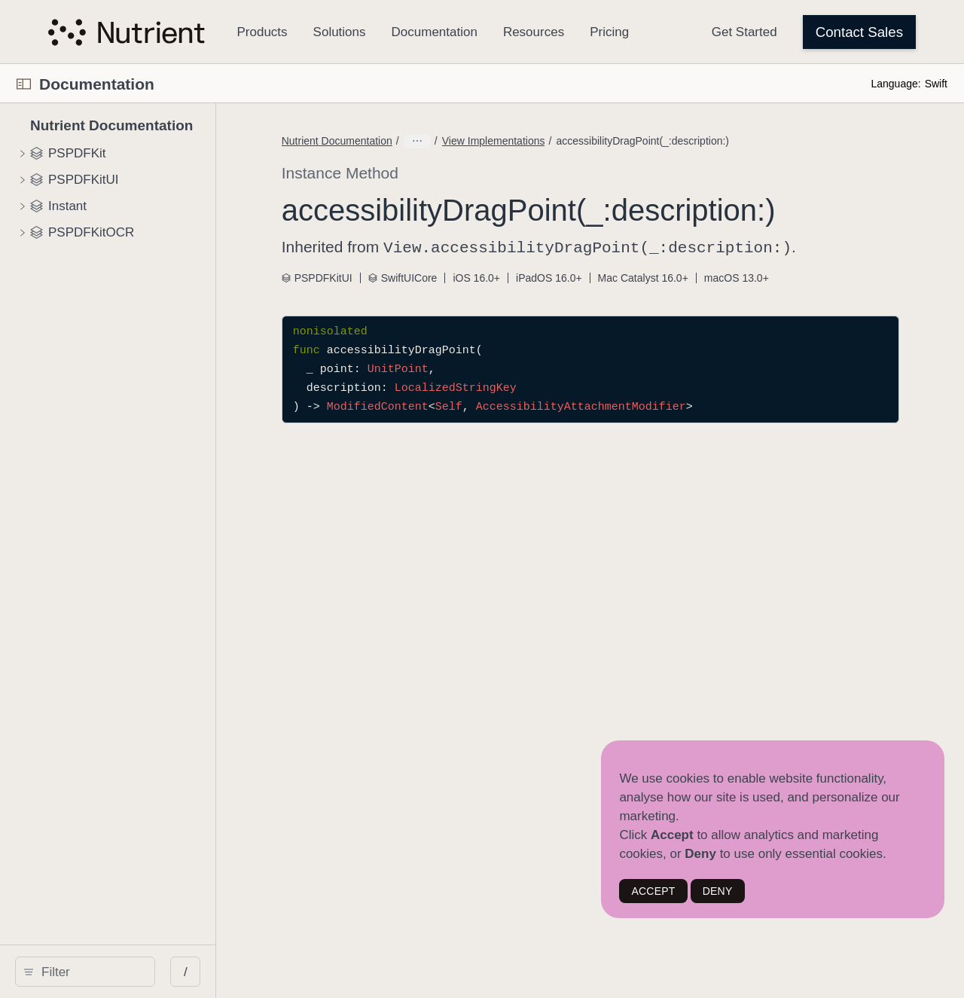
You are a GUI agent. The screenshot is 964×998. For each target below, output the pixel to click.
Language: (895, 84)
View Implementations (573, 141)
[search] (127, 972)
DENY (718, 891)
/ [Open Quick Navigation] (271, 972)
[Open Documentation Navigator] (24, 84)
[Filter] (133, 971)
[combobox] (133, 971)
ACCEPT (653, 891)
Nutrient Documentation (417, 141)
